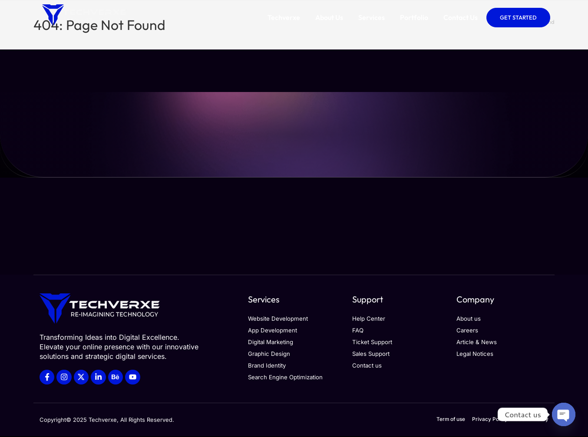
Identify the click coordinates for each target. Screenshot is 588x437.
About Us (329, 17)
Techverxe (284, 17)
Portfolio (414, 17)
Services (371, 17)
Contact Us (460, 17)
